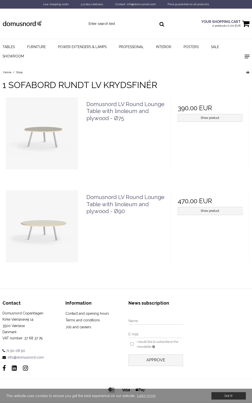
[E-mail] (155, 334)
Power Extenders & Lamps (82, 47)
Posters (191, 47)
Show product (210, 118)
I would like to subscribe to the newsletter (157, 344)
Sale (215, 47)
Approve (155, 360)
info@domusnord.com (26, 357)
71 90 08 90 (13, 351)
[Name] (155, 321)
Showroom (13, 56)
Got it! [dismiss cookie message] (228, 396)
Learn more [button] (146, 396)
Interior (163, 47)
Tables (8, 47)
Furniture (36, 47)
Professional (131, 47)
